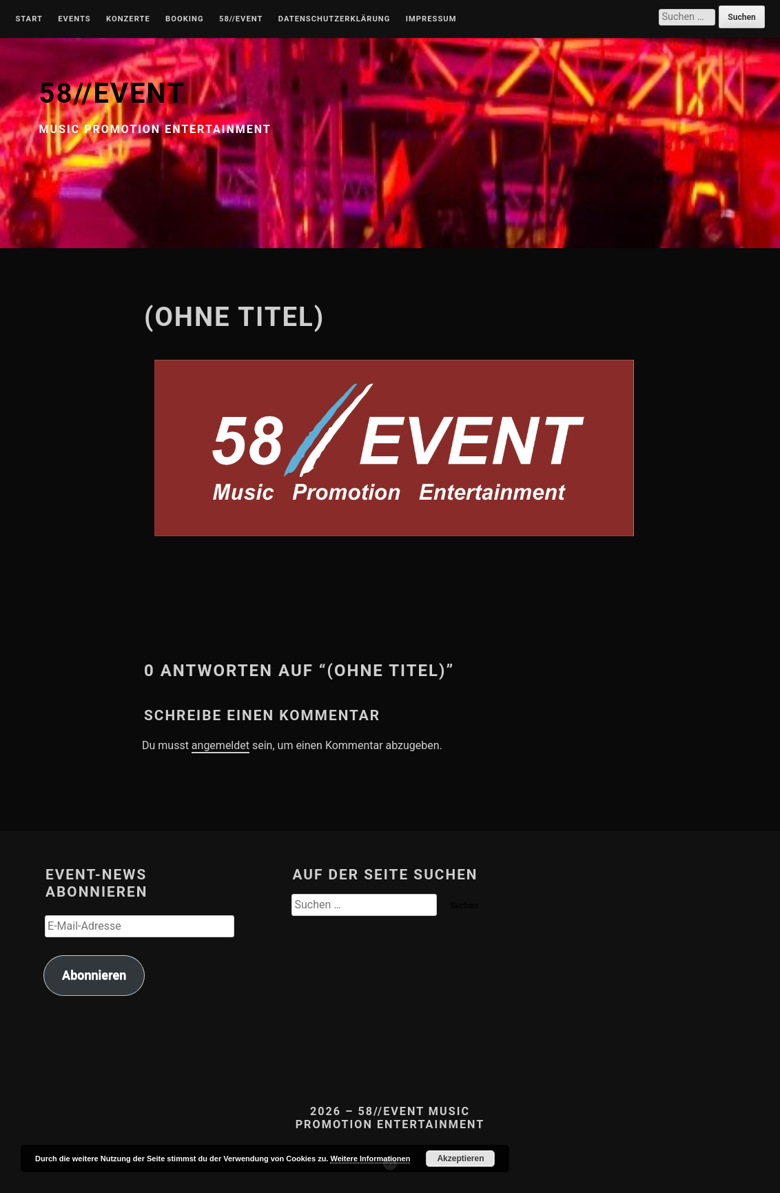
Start (29, 19)
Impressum (431, 19)
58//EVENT (112, 93)
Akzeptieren (460, 1158)
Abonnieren (94, 975)
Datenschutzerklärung (334, 19)
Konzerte (128, 19)
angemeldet (220, 745)
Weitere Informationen (370, 1158)
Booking (184, 19)
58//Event (241, 19)
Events (74, 19)
